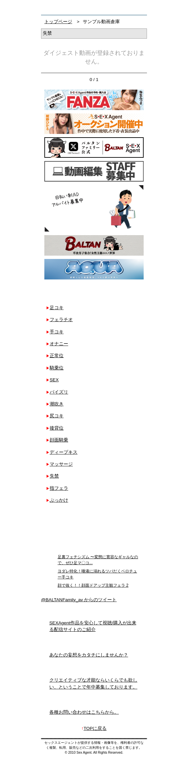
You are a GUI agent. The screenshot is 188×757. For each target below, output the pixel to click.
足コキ (57, 307)
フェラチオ (61, 319)
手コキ (57, 331)
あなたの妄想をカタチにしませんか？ (88, 654)
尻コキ (57, 415)
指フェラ (59, 488)
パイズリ (59, 392)
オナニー (59, 343)
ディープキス (63, 452)
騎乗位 (57, 367)
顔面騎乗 (59, 440)
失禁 (54, 476)
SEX (54, 379)
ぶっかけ (59, 500)
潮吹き (57, 403)
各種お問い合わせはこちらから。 (84, 712)
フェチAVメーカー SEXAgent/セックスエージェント (50, 7)
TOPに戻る (95, 728)
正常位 (57, 355)
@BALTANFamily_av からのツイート (79, 599)
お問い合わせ (140, 7)
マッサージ (61, 464)
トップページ (58, 21)
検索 (127, 7)
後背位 (57, 428)
